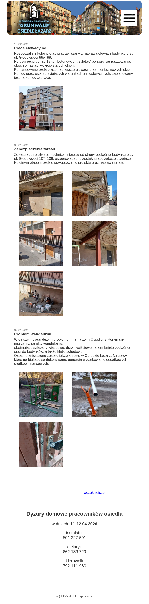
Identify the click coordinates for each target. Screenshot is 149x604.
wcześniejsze (94, 492)
